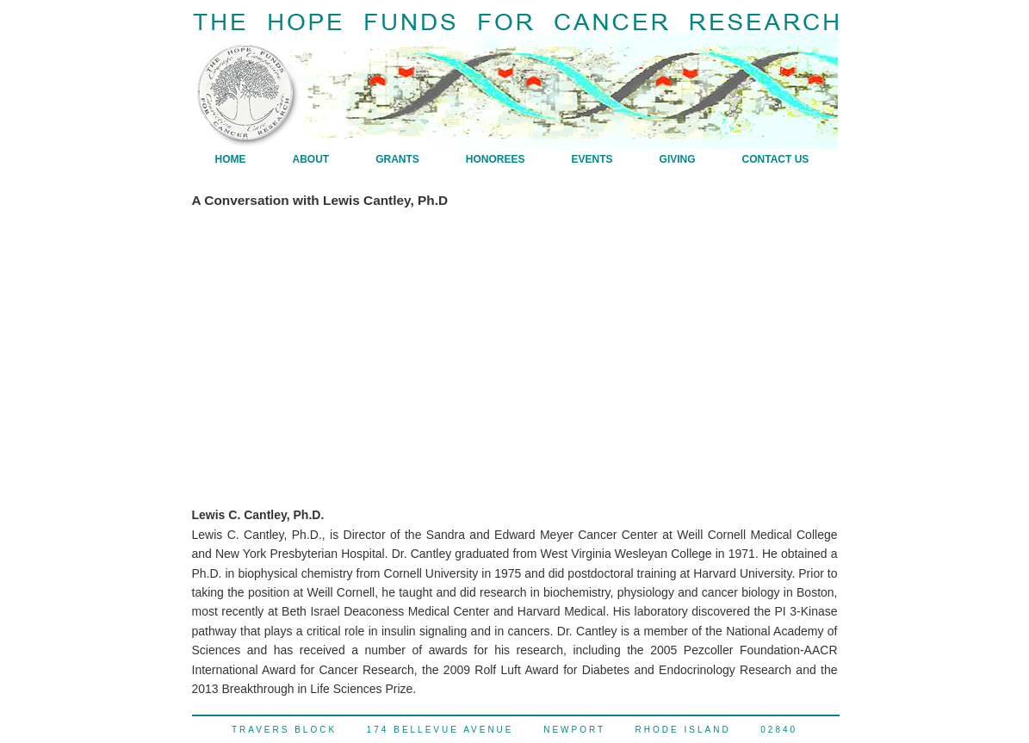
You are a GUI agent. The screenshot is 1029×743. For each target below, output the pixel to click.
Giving (678, 159)
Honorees (495, 159)
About (311, 159)
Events (592, 159)
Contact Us (775, 159)
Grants (397, 159)
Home (230, 159)
